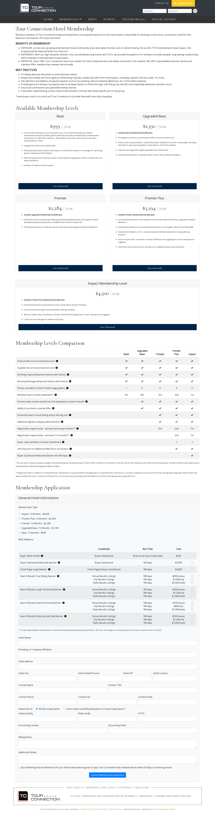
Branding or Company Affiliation (35, 649)
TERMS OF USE (85, 809)
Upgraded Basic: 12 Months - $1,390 (40, 528)
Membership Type (27, 507)
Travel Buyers (164, 19)
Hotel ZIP (128, 673)
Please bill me (25, 708)
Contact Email (145, 696)
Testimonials (133, 19)
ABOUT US (79, 787)
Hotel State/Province (89, 673)
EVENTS (112, 787)
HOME (69, 787)
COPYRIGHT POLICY (100, 809)
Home (48, 19)
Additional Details (27, 752)
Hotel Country (160, 673)
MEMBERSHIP (92, 787)
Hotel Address (25, 661)
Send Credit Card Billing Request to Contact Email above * (96, 708)
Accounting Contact (28, 725)
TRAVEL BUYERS (141, 787)
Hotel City (23, 673)
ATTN (141, 713)
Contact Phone (26, 696)
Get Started (60, 186)
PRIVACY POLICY (116, 809)
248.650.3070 (145, 796)
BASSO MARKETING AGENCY (164, 809)
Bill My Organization (49, 708)
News (92, 19)
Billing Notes (25, 737)
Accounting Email (117, 725)
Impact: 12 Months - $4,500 (35, 513)
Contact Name (25, 685)
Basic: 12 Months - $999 (33, 532)
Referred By (84, 713)
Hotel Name (24, 637)
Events (109, 19)
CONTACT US (162, 3)
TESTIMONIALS (125, 787)
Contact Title (114, 685)
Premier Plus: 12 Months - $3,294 (38, 518)
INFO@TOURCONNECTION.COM (173, 796)
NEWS (103, 787)
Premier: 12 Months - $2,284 (36, 523)
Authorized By (25, 713)
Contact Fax (84, 696)
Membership (69, 19)
